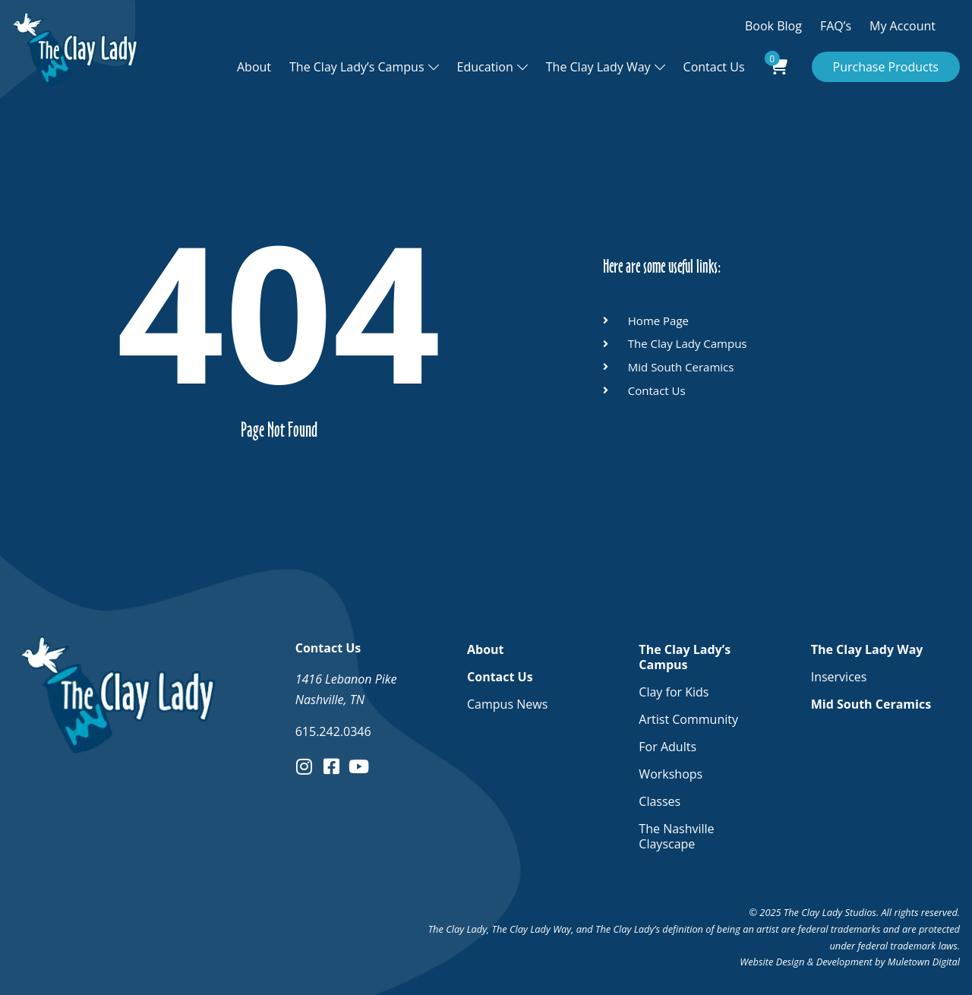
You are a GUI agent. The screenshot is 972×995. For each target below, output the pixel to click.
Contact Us (714, 66)
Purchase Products (886, 66)
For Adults (667, 746)
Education (485, 66)
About (254, 66)
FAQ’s (835, 25)
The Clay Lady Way (598, 66)
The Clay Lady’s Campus (356, 66)
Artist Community (688, 719)
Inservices (839, 676)
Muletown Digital (924, 961)
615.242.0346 (333, 731)
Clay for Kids (673, 692)
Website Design (772, 961)
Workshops (670, 774)
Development (844, 961)
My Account (902, 25)
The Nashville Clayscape (676, 836)
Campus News (507, 704)
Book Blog (773, 25)
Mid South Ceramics (871, 704)
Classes (659, 801)
